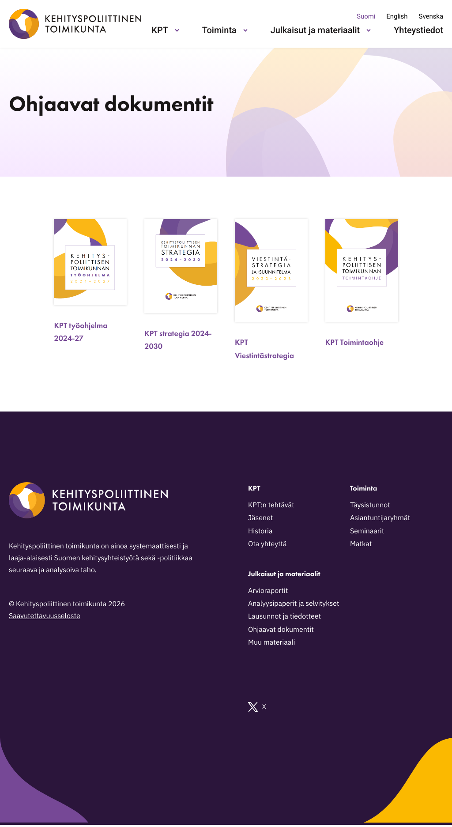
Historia (260, 531)
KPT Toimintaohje (354, 342)
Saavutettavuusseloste (44, 616)
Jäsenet (260, 518)
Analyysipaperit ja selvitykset (293, 603)
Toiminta (219, 30)
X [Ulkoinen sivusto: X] (257, 707)
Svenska (431, 16)
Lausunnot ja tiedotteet (284, 616)
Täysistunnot (370, 505)
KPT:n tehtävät (271, 505)
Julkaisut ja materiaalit (315, 30)
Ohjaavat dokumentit (281, 629)
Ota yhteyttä (267, 544)
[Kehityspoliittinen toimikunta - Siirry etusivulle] (75, 24)
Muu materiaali (271, 642)
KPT (159, 30)
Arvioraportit (268, 590)
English (396, 16)
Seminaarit (367, 531)
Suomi (366, 16)
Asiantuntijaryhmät (380, 518)
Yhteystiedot (418, 30)
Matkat (361, 544)
